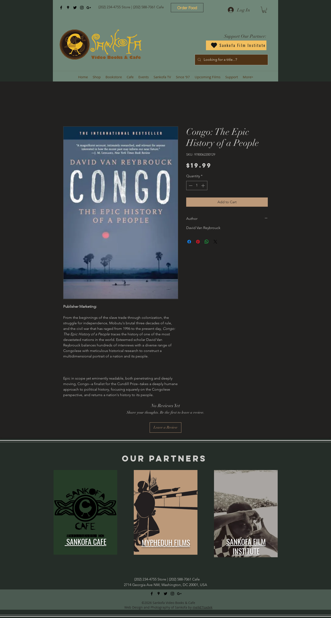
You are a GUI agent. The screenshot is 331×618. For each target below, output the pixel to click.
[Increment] (203, 185)
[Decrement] (190, 185)
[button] (264, 10)
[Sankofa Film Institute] (236, 45)
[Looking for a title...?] (231, 60)
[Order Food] (187, 7)
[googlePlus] (88, 7)
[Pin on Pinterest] (198, 241)
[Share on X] (215, 241)
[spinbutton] (196, 185)
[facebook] (61, 7)
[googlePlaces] (68, 7)
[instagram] (82, 7)
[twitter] (75, 7)
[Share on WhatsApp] (206, 241)
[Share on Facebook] (189, 241)
